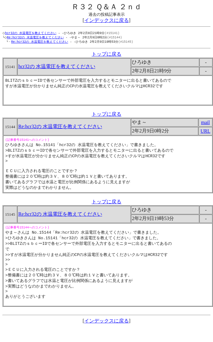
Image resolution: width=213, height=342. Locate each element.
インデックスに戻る (106, 20)
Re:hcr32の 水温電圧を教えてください (36, 38)
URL (206, 135)
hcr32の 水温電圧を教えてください (32, 33)
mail (205, 126)
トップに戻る (106, 55)
